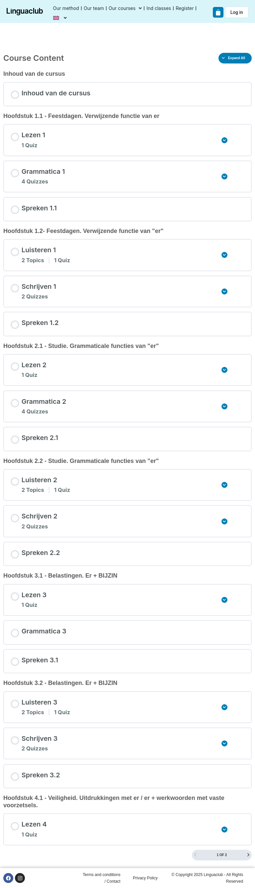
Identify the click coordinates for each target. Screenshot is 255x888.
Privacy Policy (145, 878)
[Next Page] (248, 855)
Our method (66, 8)
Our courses (125, 8)
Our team (94, 8)
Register (185, 8)
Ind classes (158, 8)
